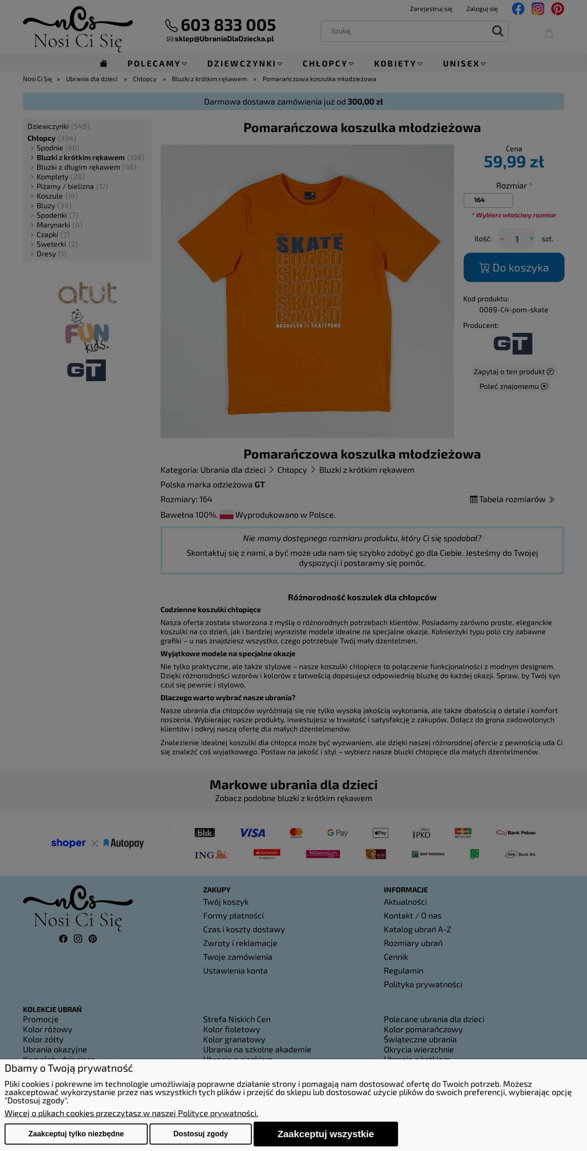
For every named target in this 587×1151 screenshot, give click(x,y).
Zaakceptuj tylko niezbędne (76, 1134)
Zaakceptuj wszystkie (325, 1134)
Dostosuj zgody (200, 1134)
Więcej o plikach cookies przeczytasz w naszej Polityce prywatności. (131, 1113)
